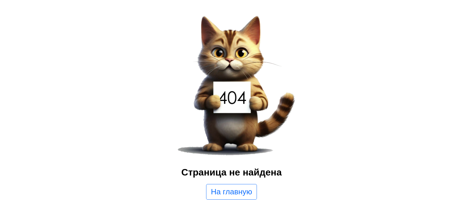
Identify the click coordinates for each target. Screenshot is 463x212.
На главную (231, 191)
